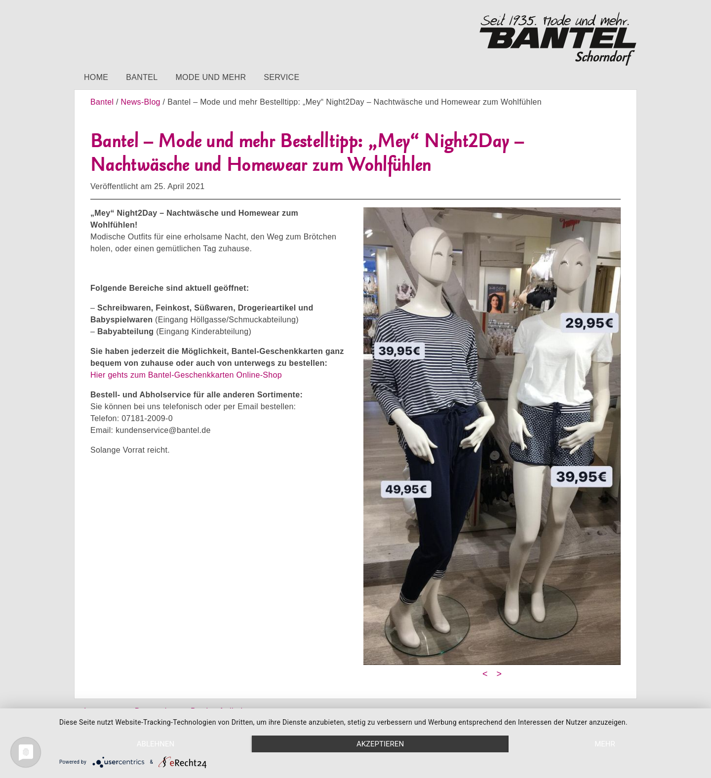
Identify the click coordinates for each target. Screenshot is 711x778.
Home (96, 77)
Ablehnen (155, 743)
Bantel (142, 77)
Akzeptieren (380, 743)
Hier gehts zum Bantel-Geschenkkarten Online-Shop (186, 375)
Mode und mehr (210, 77)
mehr (604, 743)
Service (281, 77)
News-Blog (140, 102)
